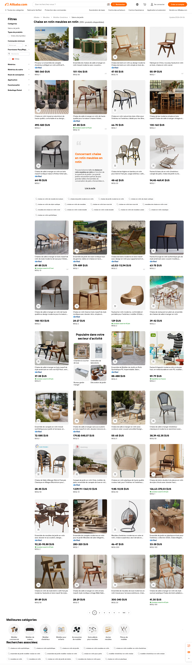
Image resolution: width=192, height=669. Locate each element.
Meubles (46, 17)
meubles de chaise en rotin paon (88, 659)
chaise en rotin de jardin (69, 648)
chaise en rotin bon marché (101, 204)
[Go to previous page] (89, 612)
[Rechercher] (119, 4)
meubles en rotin (15, 659)
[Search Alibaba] (70, 4)
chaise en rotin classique (158, 210)
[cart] (145, 5)
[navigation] (18, 315)
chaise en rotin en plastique (116, 659)
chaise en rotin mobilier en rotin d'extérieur (130, 648)
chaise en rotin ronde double (76, 210)
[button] (108, 4)
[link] (189, 646)
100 (124, 613)
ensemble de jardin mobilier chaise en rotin (24, 654)
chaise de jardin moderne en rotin (81, 199)
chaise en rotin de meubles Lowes (131, 210)
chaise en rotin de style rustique (141, 199)
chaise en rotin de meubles (75, 204)
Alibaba (36, 17)
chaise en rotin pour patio (92, 654)
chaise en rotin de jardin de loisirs (58, 659)
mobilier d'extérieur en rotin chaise (120, 654)
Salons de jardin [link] (78, 17)
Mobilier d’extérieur (60, 17)
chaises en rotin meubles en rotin (96, 648)
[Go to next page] (129, 612)
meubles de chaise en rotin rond (155, 204)
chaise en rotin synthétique (46, 215)
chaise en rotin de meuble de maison (49, 199)
